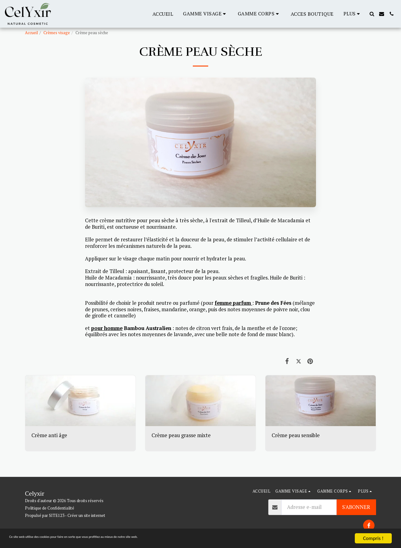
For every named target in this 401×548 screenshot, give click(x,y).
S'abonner (356, 507)
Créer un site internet (86, 515)
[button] (205, 14)
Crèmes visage (56, 32)
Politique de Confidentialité (49, 508)
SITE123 (56, 515)
